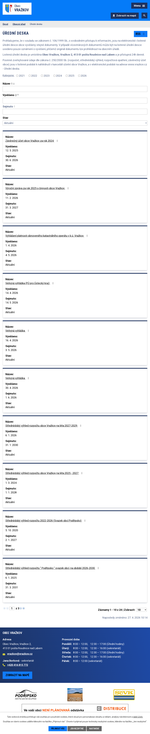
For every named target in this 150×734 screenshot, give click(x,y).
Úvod (5, 24)
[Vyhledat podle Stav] (75, 123)
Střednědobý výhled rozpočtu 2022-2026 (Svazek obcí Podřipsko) (46, 520)
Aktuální (10, 169)
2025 (71, 75)
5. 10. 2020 (11, 530)
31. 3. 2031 (11, 587)
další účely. (138, 717)
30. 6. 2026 (11, 160)
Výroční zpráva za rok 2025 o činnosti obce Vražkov (37, 188)
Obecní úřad (19, 24)
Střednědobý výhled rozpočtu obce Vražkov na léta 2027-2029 (43, 425)
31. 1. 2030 (11, 444)
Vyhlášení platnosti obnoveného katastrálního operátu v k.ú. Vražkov (47, 235)
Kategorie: (8, 75)
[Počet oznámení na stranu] (141, 610)
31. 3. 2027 (11, 207)
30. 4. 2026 (11, 387)
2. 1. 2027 (11, 539)
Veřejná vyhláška (17, 330)
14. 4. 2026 (11, 292)
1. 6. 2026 (11, 397)
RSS (141, 34)
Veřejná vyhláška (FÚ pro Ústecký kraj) (30, 283)
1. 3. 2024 (11, 482)
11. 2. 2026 (11, 197)
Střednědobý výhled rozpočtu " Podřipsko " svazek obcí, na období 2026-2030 (52, 568)
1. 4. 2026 (11, 245)
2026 (84, 75)
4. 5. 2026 (11, 255)
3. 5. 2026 (11, 350)
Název (7, 83)
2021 (22, 75)
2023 (47, 75)
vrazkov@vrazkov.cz (20, 653)
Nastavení (94, 728)
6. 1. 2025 (11, 577)
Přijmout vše (57, 728)
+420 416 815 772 (17, 664)
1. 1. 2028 (11, 492)
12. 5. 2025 (11, 150)
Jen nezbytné (76, 728)
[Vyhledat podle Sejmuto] (75, 112)
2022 (34, 75)
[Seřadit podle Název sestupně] (14, 84)
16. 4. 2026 (11, 340)
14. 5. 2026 (11, 302)
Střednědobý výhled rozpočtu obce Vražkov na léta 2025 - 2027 (44, 473)
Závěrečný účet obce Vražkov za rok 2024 (32, 140)
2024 (59, 75)
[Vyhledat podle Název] (75, 89)
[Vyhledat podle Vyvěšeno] (75, 101)
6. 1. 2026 (11, 435)
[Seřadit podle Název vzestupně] (14, 83)
